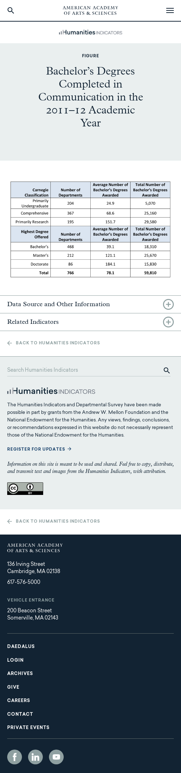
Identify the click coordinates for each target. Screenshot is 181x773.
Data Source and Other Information (58, 304)
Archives (20, 674)
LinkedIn (35, 757)
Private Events (28, 728)
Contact (20, 714)
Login (15, 660)
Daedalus (21, 647)
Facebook (14, 757)
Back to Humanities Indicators (58, 343)
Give (13, 687)
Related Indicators (33, 322)
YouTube (56, 757)
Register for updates (36, 450)
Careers (18, 701)
